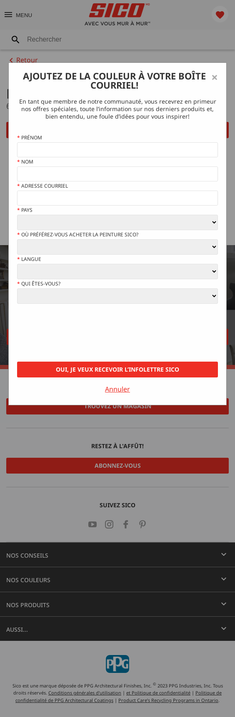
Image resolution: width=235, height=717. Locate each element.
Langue (29, 259)
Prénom (29, 137)
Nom (25, 161)
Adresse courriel (42, 186)
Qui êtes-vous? (38, 283)
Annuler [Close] (117, 389)
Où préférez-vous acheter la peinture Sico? (77, 234)
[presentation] (80, 333)
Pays (24, 210)
